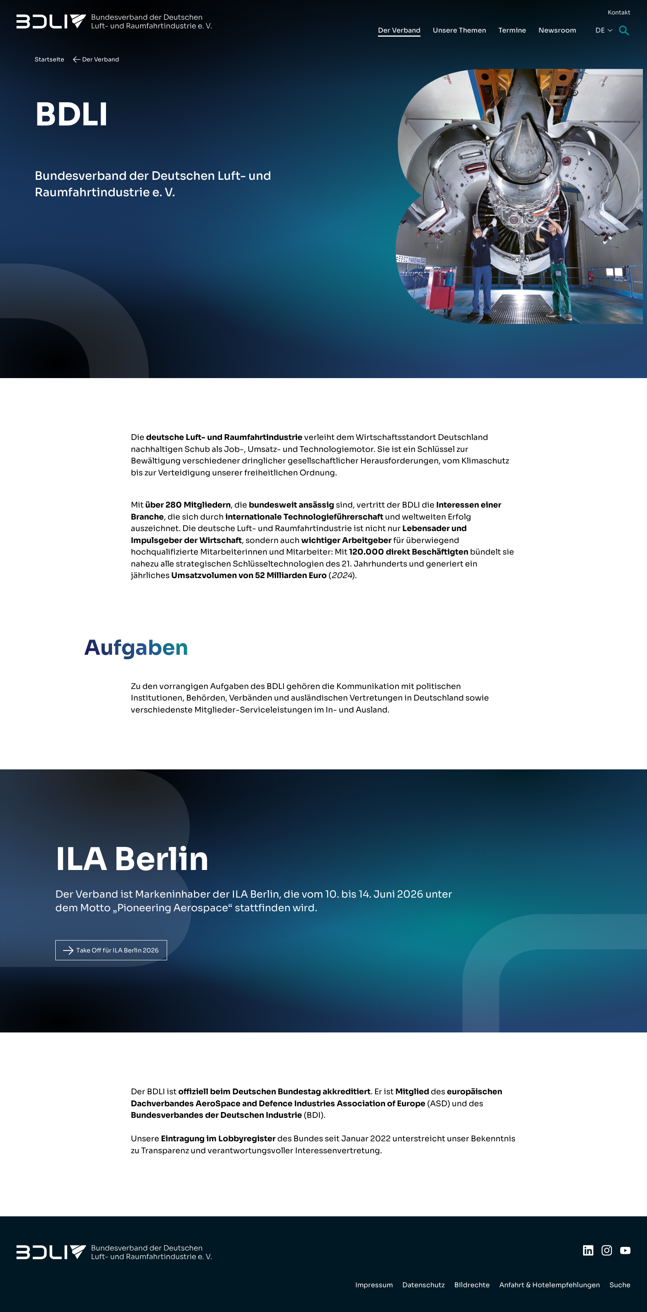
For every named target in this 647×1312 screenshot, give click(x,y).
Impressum (374, 1285)
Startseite (49, 59)
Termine (512, 30)
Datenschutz (423, 1285)
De (600, 30)
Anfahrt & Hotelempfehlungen (549, 1285)
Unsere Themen (459, 30)
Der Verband (399, 30)
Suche (624, 31)
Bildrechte (472, 1285)
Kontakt (619, 12)
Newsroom (557, 30)
